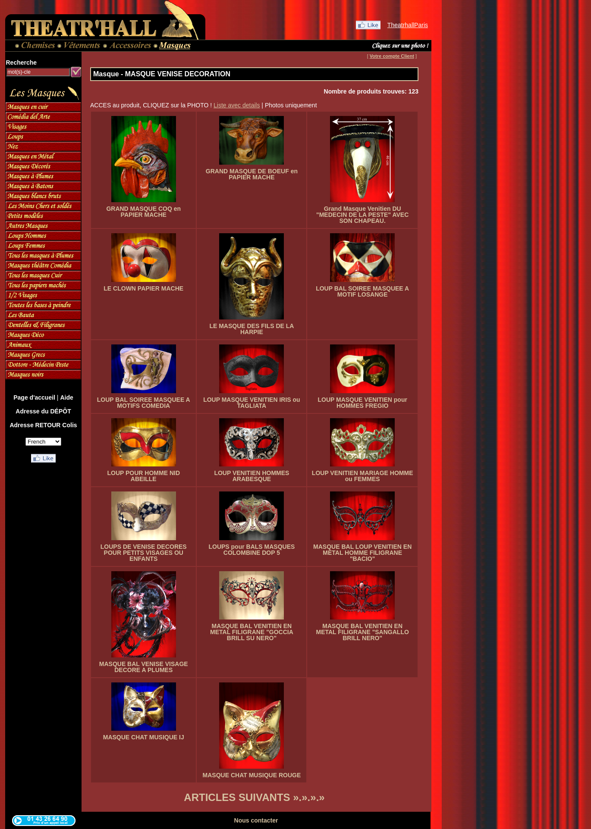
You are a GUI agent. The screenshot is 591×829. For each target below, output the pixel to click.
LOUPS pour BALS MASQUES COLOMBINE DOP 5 (251, 550)
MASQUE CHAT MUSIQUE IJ (143, 737)
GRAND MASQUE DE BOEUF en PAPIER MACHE (252, 174)
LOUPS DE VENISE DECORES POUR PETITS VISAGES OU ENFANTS (144, 553)
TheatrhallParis (407, 25)
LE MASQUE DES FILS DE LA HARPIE (251, 329)
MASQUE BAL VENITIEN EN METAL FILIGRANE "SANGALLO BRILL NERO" (362, 632)
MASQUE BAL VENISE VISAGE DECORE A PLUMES (143, 667)
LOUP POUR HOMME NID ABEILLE (143, 476)
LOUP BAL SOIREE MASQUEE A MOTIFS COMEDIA (143, 403)
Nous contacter (256, 820)
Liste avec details (237, 105)
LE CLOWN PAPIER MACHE (143, 288)
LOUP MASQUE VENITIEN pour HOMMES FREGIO (362, 403)
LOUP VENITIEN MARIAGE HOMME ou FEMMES (362, 476)
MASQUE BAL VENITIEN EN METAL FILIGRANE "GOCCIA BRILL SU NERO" (251, 632)
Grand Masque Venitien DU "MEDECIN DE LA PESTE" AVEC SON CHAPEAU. (362, 215)
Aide (66, 397)
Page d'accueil (34, 397)
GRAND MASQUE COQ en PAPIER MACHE (143, 212)
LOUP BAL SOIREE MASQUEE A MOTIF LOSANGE (362, 291)
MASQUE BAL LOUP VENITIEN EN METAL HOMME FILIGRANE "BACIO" (362, 553)
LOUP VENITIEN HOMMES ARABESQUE (251, 476)
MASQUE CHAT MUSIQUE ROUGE (252, 775)
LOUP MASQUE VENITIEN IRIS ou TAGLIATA (251, 403)
